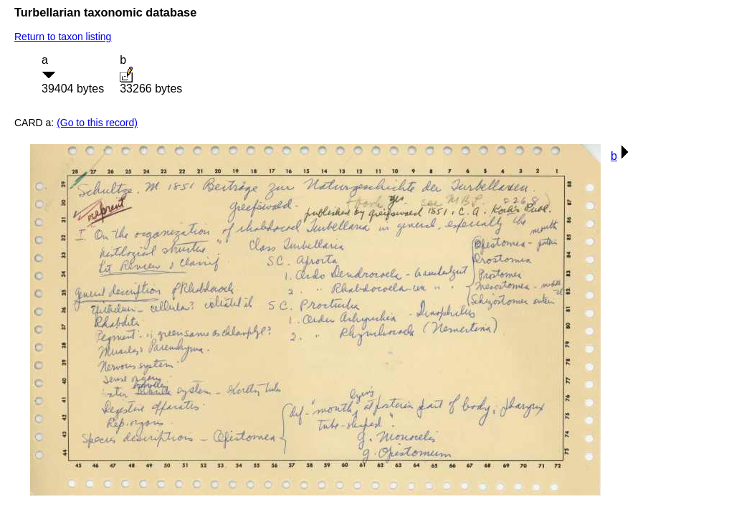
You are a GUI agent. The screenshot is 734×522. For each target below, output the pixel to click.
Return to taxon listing (62, 36)
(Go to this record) (97, 122)
